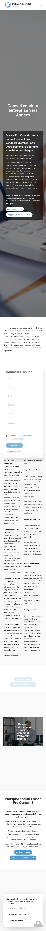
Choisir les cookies (16, 920)
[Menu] (41, 5)
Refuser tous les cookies (18, 914)
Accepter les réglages (17, 908)
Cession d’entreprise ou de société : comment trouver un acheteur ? (23, 732)
